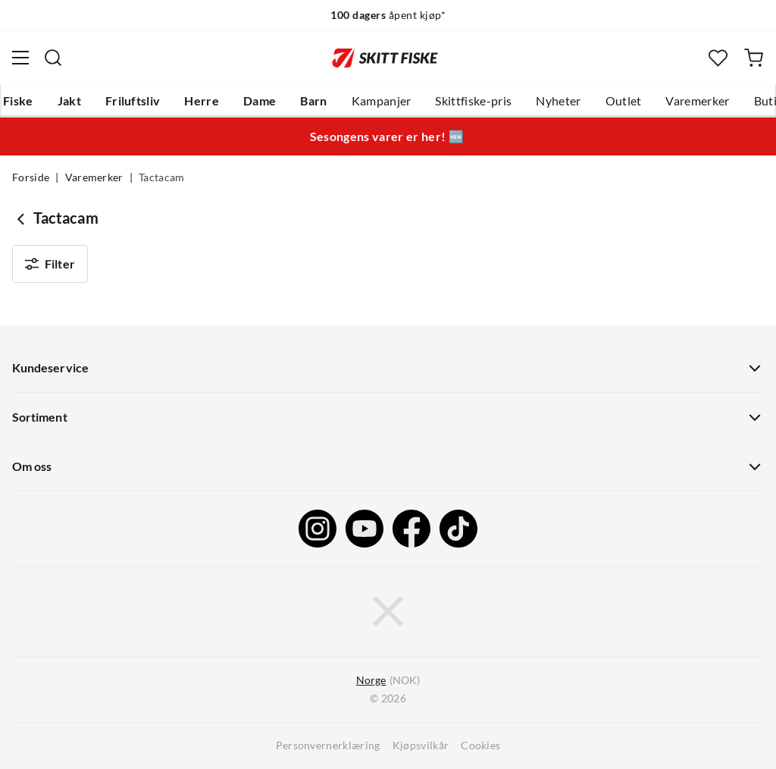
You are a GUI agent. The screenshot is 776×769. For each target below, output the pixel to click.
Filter (50, 264)
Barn (313, 101)
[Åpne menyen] (20, 57)
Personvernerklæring (328, 745)
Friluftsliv (133, 101)
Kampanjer (381, 101)
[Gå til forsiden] (385, 57)
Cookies (480, 745)
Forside (30, 177)
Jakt (69, 101)
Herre (201, 101)
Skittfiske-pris (473, 101)
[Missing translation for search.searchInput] (53, 57)
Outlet (623, 101)
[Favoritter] (718, 58)
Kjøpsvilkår (421, 745)
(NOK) (388, 681)
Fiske (18, 101)
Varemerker (697, 101)
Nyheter (558, 101)
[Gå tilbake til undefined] (22, 218)
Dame (259, 101)
